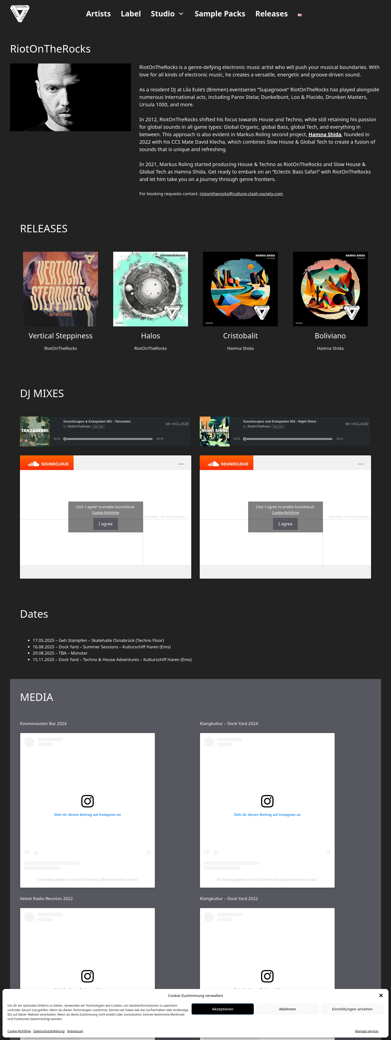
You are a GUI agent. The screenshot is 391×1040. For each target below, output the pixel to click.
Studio (170, 13)
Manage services (367, 1031)
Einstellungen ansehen (352, 1008)
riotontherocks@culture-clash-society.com (241, 193)
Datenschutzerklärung (49, 1031)
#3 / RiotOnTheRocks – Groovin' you (365, 517)
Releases (271, 13)
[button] (381, 995)
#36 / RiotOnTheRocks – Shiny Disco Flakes (184, 517)
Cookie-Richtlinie (19, 1031)
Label (131, 13)
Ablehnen (287, 1008)
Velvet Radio (151, 517)
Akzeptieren (222, 1008)
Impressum (75, 1031)
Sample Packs (220, 13)
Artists (98, 13)
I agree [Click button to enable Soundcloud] (105, 524)
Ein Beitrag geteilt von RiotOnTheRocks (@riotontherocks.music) (87, 880)
